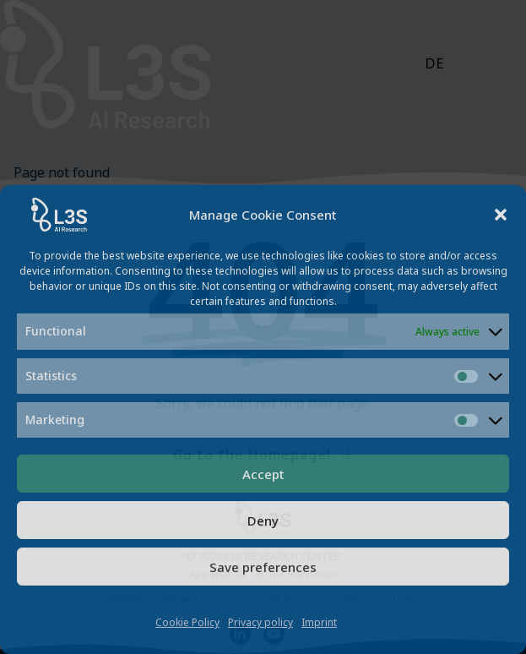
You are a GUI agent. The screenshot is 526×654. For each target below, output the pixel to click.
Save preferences (263, 567)
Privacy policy (260, 622)
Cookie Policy (187, 622)
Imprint (319, 622)
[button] (500, 214)
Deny (263, 520)
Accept (263, 474)
